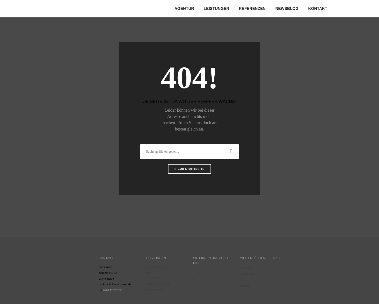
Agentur (184, 9)
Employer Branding (157, 284)
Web (148, 273)
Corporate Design (156, 267)
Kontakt (317, 9)
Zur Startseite (189, 169)
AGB (243, 280)
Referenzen (252, 9)
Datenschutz (247, 273)
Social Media (153, 278)
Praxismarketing (155, 289)
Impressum (246, 267)
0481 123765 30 (112, 290)
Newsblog (287, 9)
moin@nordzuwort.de (118, 284)
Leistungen (216, 9)
